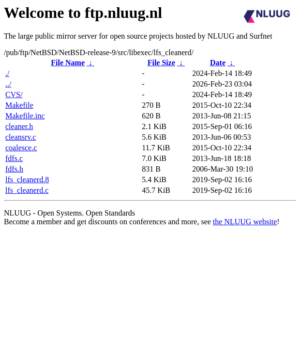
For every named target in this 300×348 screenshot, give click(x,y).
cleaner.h (19, 126)
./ (7, 73)
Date (217, 62)
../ (8, 84)
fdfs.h (14, 169)
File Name (68, 62)
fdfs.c (14, 158)
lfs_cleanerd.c (26, 190)
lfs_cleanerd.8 (27, 179)
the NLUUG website (245, 222)
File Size (161, 62)
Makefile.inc (25, 116)
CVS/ (14, 94)
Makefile (19, 105)
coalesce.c (21, 148)
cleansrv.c (20, 137)
